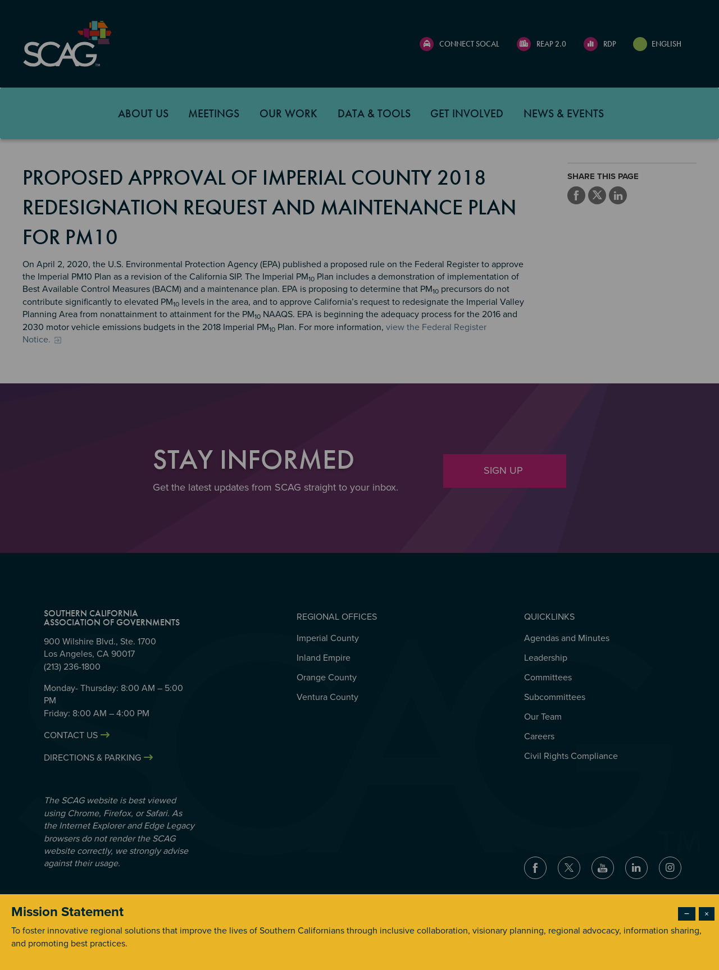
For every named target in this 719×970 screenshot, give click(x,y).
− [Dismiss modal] (686, 913)
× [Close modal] (706, 913)
